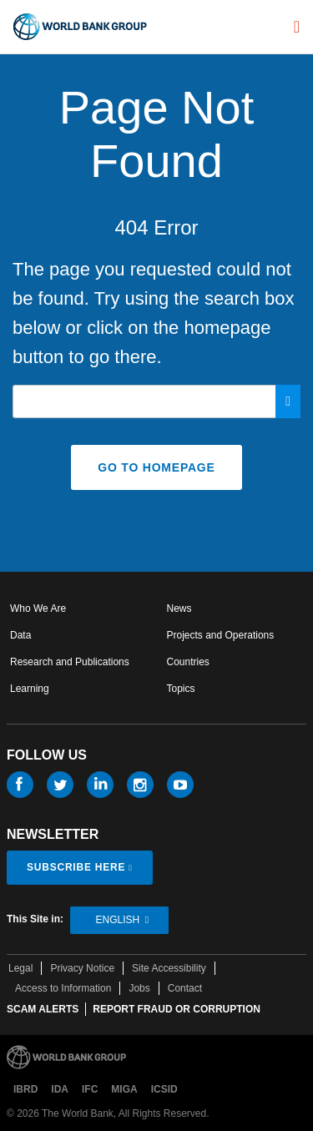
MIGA (124, 1089)
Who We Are (38, 608)
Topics (181, 688)
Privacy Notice (82, 968)
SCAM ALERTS (42, 1009)
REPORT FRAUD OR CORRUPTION (176, 1009)
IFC (90, 1089)
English (117, 920)
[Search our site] (156, 401)
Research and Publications (69, 662)
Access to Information (63, 988)
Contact (185, 988)
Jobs (139, 988)
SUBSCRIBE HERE (76, 867)
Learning (29, 688)
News (179, 608)
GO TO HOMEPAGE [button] (156, 467)
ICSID (164, 1089)
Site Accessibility (169, 968)
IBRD (25, 1089)
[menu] (296, 26)
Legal (20, 968)
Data (20, 635)
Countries (188, 662)
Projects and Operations (221, 635)
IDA (59, 1089)
